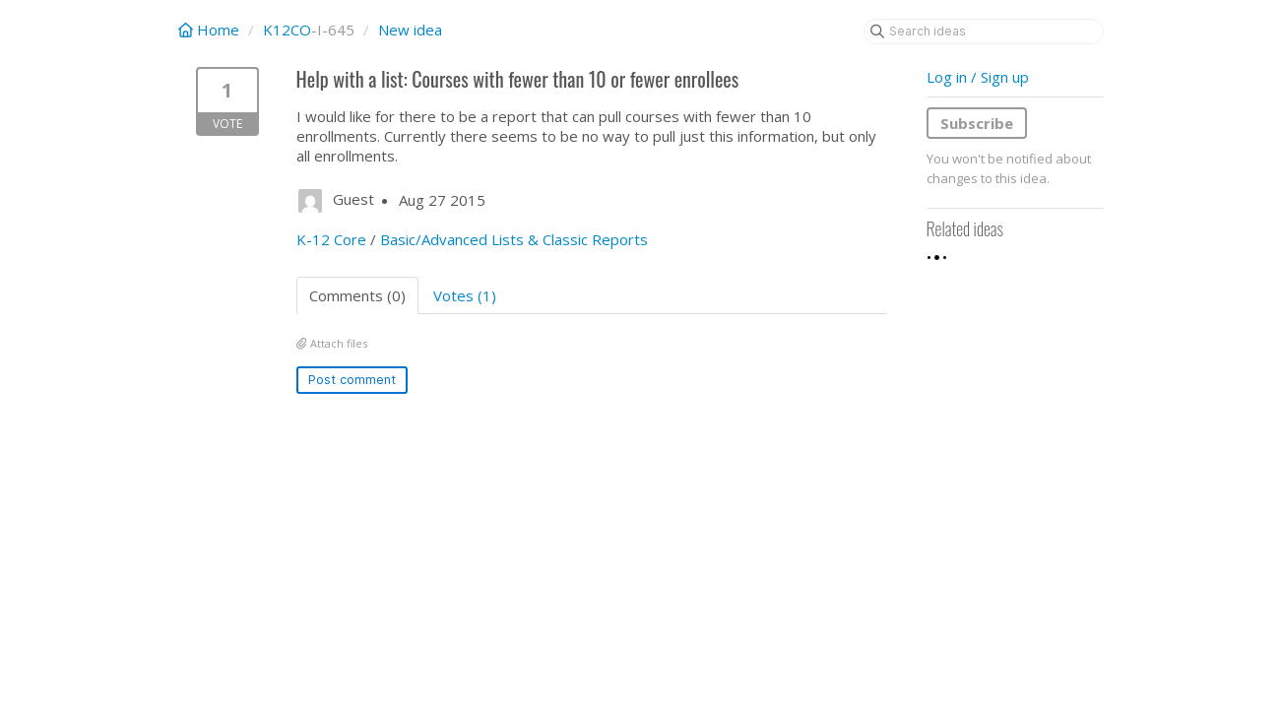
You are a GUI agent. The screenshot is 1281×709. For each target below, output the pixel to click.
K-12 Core (331, 239)
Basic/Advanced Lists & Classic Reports (514, 239)
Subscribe (976, 123)
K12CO (287, 29)
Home (210, 29)
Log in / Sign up (978, 77)
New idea (410, 29)
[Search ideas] (984, 31)
